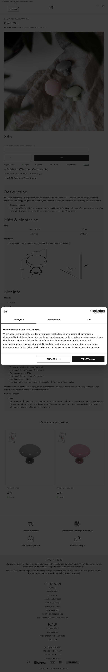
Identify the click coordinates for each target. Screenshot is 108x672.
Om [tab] (89, 319)
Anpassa (53, 359)
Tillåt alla (88, 359)
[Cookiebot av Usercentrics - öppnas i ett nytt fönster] (92, 311)
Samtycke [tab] (19, 319)
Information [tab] (54, 319)
